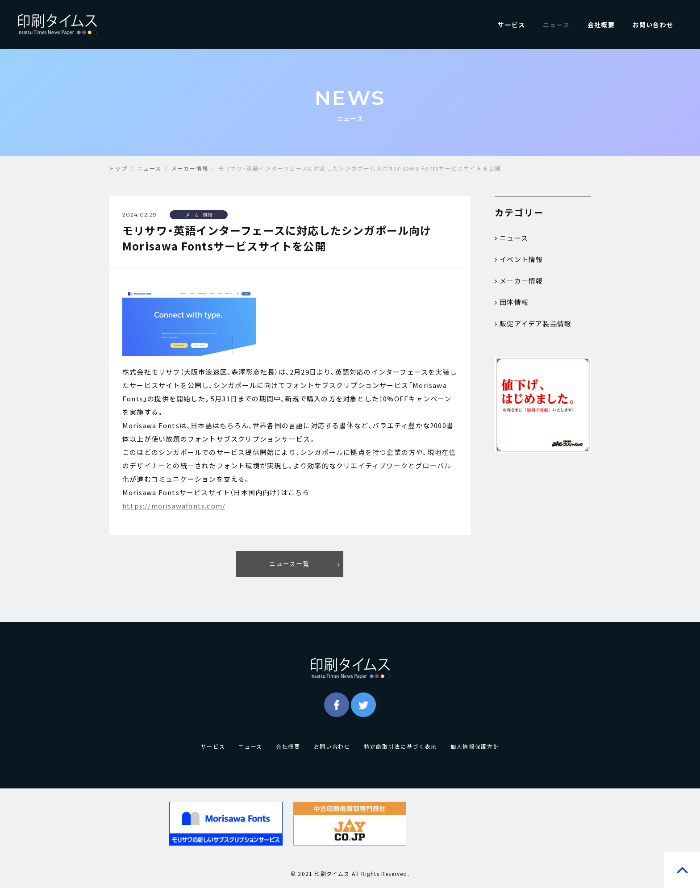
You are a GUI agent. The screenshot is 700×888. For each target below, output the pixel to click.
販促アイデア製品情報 (533, 324)
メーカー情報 (519, 281)
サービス (511, 24)
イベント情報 (519, 259)
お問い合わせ (653, 24)
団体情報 (512, 302)
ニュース (556, 24)
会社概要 (601, 24)
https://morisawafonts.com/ (173, 506)
